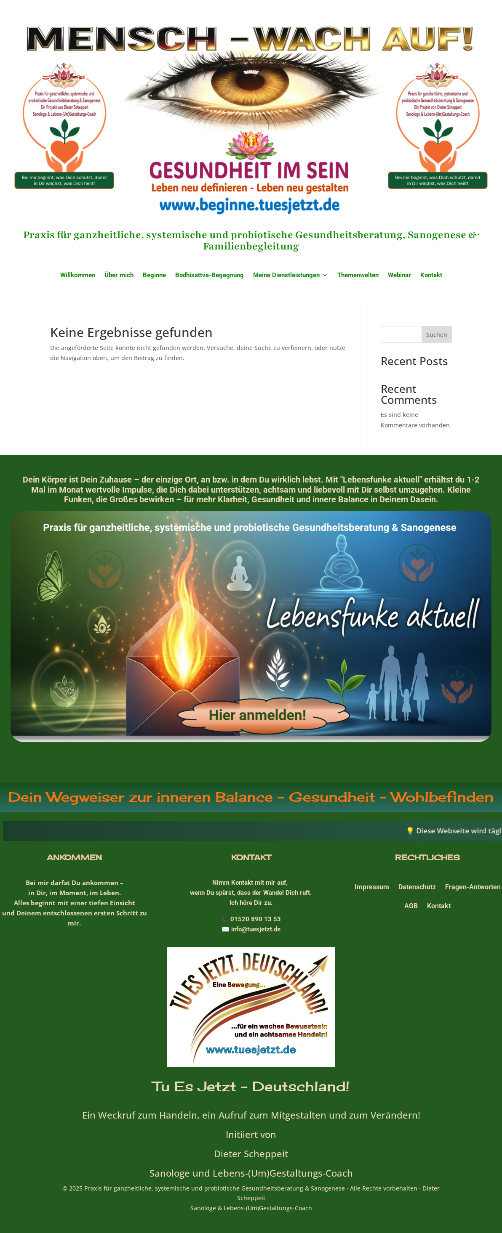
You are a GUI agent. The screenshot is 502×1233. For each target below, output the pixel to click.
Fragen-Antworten (473, 887)
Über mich (119, 275)
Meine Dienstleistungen (286, 275)
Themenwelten (358, 275)
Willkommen (77, 275)
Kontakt (431, 275)
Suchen (436, 335)
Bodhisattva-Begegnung (209, 275)
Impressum (372, 887)
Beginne (154, 275)
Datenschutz (417, 887)
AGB (411, 906)
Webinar (399, 275)
